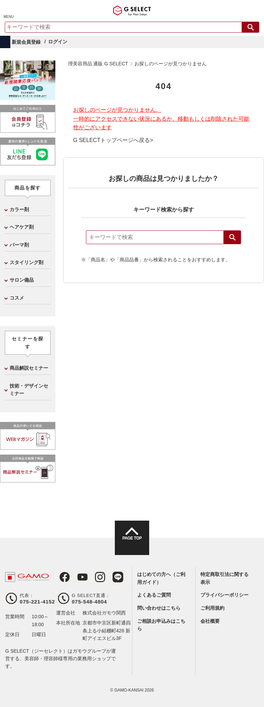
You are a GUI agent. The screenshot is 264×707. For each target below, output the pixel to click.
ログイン (57, 41)
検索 (232, 237)
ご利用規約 (212, 608)
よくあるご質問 (154, 595)
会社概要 (210, 621)
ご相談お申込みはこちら (161, 624)
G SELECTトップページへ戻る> (113, 140)
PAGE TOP (132, 544)
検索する (250, 27)
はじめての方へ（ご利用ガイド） (161, 578)
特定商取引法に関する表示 (224, 578)
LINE (108, 577)
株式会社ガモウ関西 (104, 613)
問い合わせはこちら (158, 608)
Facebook (61, 577)
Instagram (93, 577)
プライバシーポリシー (224, 595)
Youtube (77, 577)
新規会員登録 (26, 42)
